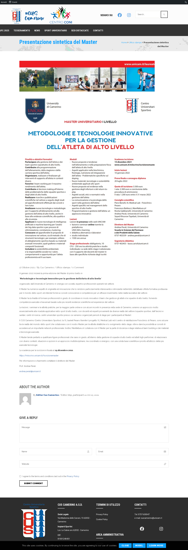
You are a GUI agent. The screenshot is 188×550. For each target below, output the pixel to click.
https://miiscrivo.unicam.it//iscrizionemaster (39, 355)
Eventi (13, 2)
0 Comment (78, 267)
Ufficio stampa (135, 42)
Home (124, 42)
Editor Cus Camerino (47, 395)
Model (139, 545)
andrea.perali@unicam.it (30, 371)
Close (125, 545)
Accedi (4, 2)
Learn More (156, 545)
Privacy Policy (73, 476)
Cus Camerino (47, 267)
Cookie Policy (102, 519)
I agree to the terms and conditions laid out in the (50, 476)
